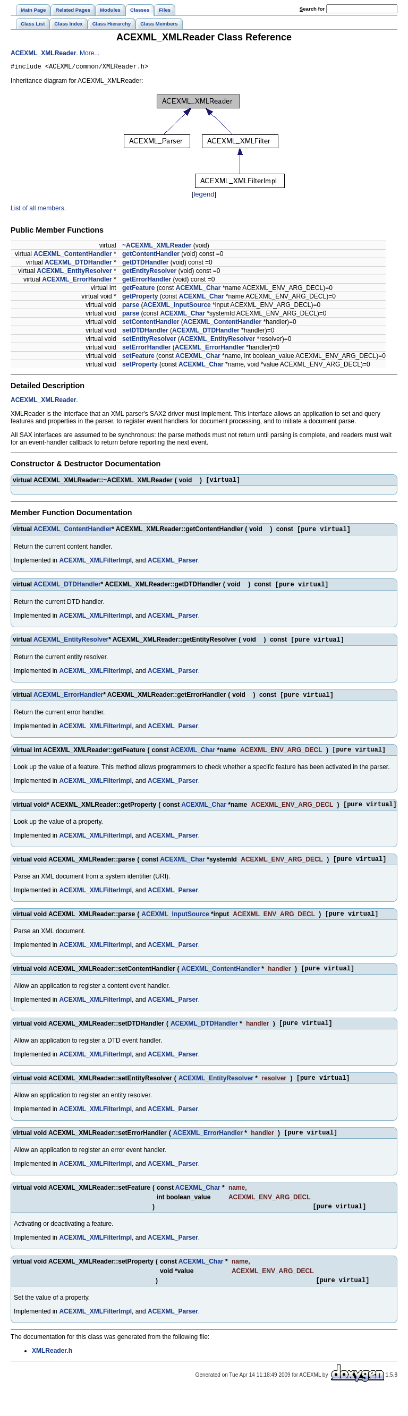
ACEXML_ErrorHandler (77, 281)
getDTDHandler (145, 264)
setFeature (138, 357)
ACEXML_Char (198, 289)
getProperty (140, 298)
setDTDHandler (145, 332)
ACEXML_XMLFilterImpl (95, 564)
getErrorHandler (146, 281)
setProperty (140, 366)
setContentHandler (150, 323)
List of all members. (38, 210)
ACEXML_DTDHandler (78, 264)
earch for (312, 9)
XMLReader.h (52, 1374)
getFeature (138, 289)
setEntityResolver (149, 340)
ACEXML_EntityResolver (74, 272)
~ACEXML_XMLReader (156, 247)
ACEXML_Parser (173, 564)
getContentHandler (151, 255)
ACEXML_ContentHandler (72, 255)
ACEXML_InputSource (176, 306)
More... (89, 53)
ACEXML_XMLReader (43, 53)
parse (130, 306)
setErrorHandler (146, 349)
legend (203, 196)
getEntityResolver (149, 272)
